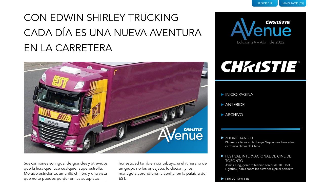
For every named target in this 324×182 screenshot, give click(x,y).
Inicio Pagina (239, 94)
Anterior (235, 104)
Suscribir (264, 3)
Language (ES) (293, 3)
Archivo (234, 114)
